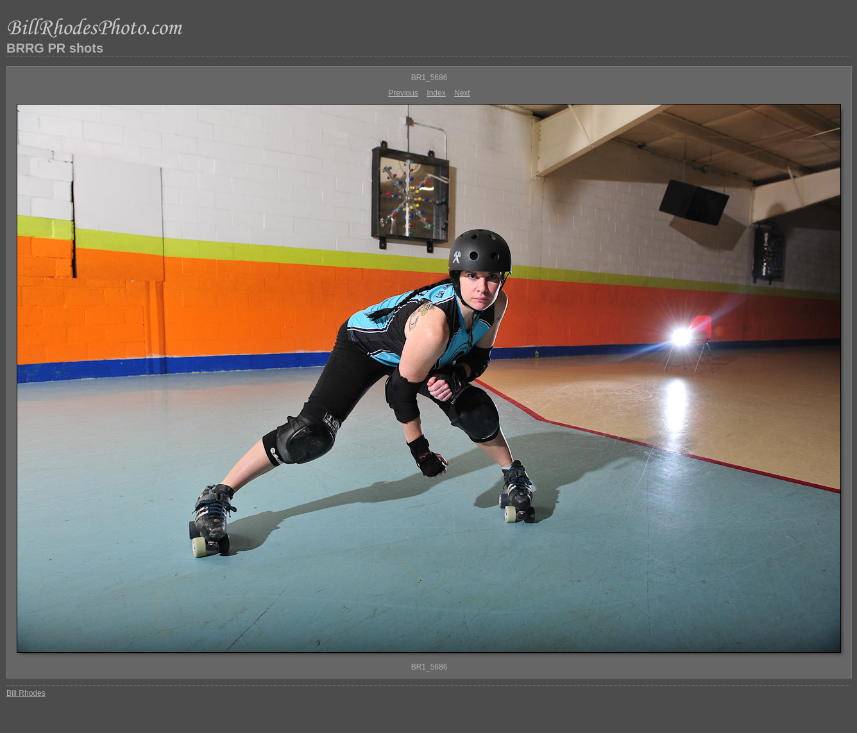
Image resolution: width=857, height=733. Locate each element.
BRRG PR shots (54, 48)
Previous (403, 92)
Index (436, 92)
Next (462, 92)
